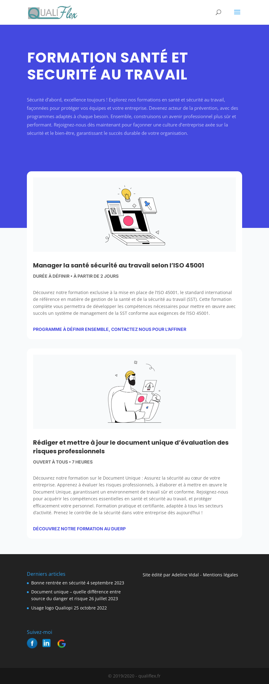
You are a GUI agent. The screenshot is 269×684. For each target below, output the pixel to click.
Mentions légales (220, 575)
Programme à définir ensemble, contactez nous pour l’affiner (109, 329)
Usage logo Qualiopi (52, 608)
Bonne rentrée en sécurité (58, 583)
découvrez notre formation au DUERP (79, 528)
